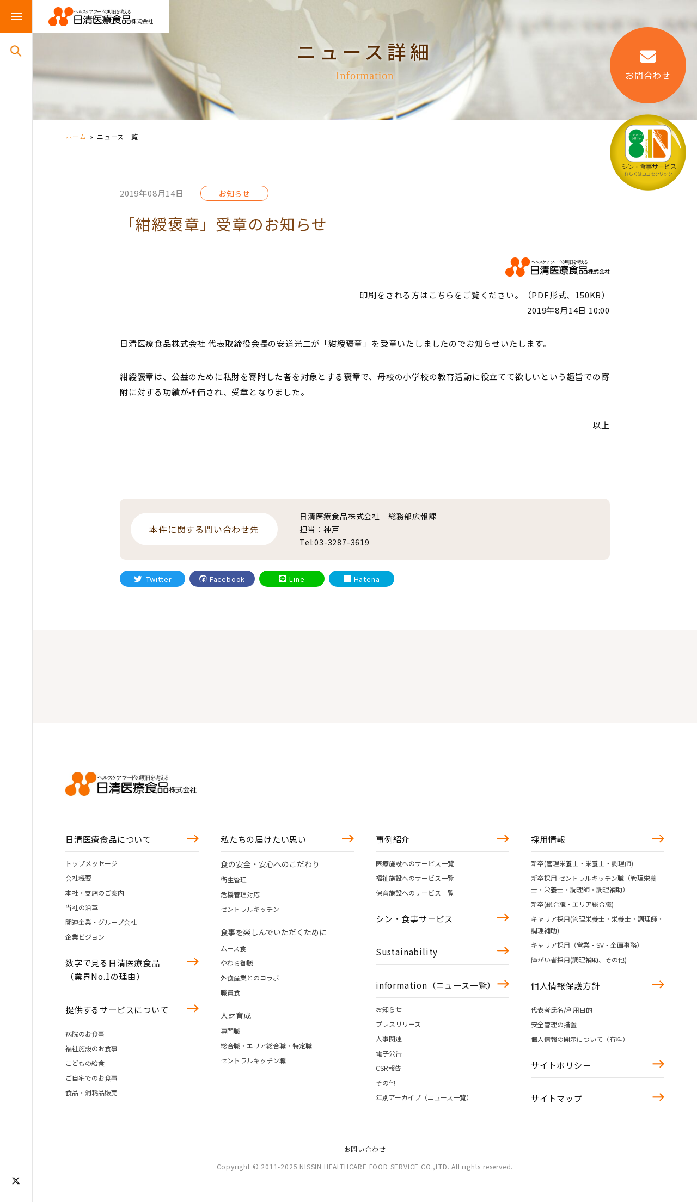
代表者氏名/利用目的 (561, 1012)
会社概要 (78, 879)
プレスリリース (398, 1045)
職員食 (230, 993)
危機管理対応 (240, 896)
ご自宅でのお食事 (91, 1084)
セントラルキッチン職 (253, 1062)
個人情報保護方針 (567, 988)
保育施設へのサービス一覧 (415, 894)
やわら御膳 (237, 964)
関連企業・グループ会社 (101, 923)
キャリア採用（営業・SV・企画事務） (587, 946)
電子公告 (389, 1075)
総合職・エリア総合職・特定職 (266, 1047)
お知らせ (389, 1030)
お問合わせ (648, 65)
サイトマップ (558, 1104)
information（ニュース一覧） (430, 998)
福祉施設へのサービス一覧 (415, 879)
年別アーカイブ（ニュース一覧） (424, 1119)
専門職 (230, 1033)
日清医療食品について (111, 840)
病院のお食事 (85, 1040)
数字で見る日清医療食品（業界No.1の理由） (115, 973)
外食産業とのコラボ (250, 979)
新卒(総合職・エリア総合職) (572, 905)
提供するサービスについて (120, 1015)
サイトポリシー (563, 1069)
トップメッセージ (91, 864)
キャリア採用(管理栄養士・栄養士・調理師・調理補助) (597, 926)
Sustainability (407, 955)
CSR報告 (388, 1089)
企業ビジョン (85, 938)
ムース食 (233, 949)
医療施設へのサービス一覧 (415, 864)
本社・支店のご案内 (94, 894)
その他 (385, 1104)
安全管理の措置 (554, 1027)
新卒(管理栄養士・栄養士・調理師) (582, 864)
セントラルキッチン (250, 911)
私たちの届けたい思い (266, 840)
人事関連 (389, 1060)
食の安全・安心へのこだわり (270, 865)
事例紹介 (394, 840)
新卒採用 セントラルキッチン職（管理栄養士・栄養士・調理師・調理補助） (594, 885)
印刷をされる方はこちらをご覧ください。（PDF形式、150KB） (484, 294)
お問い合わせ (365, 1162)
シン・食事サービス (417, 921)
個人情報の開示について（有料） (580, 1042)
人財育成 (236, 1016)
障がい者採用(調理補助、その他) (579, 961)
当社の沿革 (81, 908)
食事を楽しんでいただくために (274, 934)
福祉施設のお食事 (91, 1054)
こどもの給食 (85, 1069)
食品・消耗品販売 (91, 1098)
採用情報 (549, 840)
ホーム (75, 136)
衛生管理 (234, 881)
